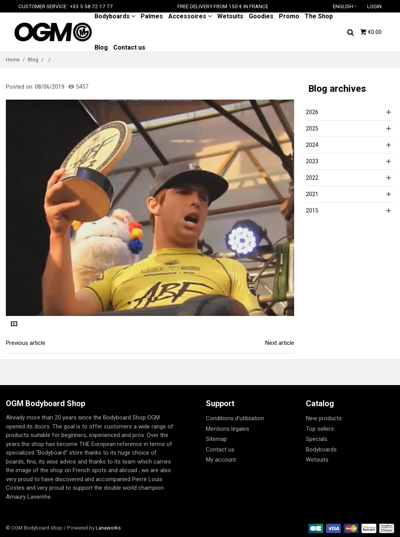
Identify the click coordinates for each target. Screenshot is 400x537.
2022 (312, 178)
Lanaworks (108, 528)
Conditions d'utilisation (235, 418)
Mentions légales (227, 428)
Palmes (152, 16)
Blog (101, 47)
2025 (312, 128)
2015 (312, 210)
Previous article (25, 342)
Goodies (261, 16)
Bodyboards (112, 16)
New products (324, 418)
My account (221, 459)
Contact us (129, 47)
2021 (312, 194)
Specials (316, 438)
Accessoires (187, 16)
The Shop (319, 16)
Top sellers (320, 428)
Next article (279, 342)
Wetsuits (230, 16)
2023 (312, 161)
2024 (312, 145)
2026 (312, 112)
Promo (289, 16)
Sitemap (216, 438)
